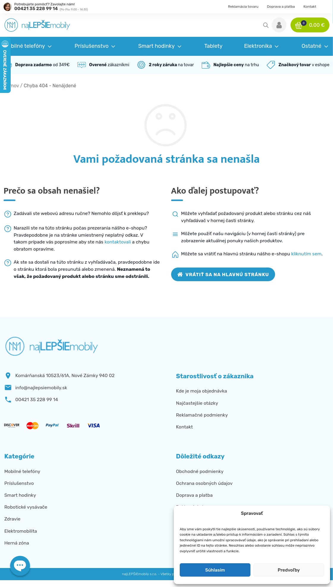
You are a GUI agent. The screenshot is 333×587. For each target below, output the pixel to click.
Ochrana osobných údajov (204, 483)
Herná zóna (16, 543)
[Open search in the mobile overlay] (266, 25)
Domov (11, 85)
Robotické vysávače (25, 507)
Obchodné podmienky (200, 471)
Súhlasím (215, 570)
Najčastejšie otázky (197, 403)
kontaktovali (118, 242)
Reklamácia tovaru (243, 6)
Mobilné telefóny (22, 471)
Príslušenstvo (19, 483)
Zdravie (12, 519)
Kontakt (309, 6)
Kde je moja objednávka (201, 391)
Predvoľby (289, 570)
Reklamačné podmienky (202, 415)
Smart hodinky (20, 495)
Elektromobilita (20, 531)
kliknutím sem (306, 254)
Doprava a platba (281, 6)
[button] (279, 25)
